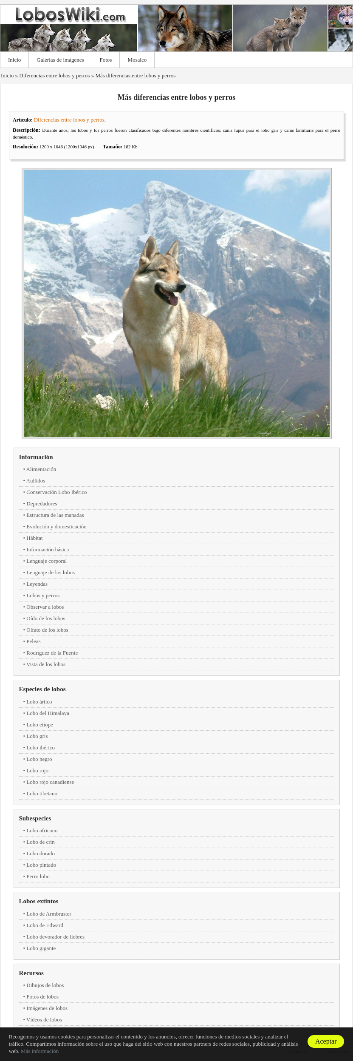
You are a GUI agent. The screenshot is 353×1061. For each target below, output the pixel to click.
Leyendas (37, 584)
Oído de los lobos (45, 618)
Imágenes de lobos (47, 1008)
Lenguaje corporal (46, 561)
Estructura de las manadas (55, 515)
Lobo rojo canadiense (50, 782)
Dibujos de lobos (45, 985)
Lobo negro (39, 759)
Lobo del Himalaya (47, 713)
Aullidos (35, 480)
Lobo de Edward (44, 925)
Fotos (106, 60)
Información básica (47, 549)
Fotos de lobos (42, 996)
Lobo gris (37, 736)
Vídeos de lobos (44, 1019)
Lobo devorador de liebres (55, 936)
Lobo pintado (41, 865)
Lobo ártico (39, 701)
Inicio (14, 60)
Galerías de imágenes (60, 60)
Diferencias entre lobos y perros (54, 75)
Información (36, 457)
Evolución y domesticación (56, 526)
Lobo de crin (40, 842)
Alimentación (41, 469)
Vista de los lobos (45, 664)
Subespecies (35, 818)
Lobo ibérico (40, 747)
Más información (40, 1051)
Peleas (33, 641)
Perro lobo (38, 876)
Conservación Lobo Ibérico (56, 492)
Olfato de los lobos (47, 630)
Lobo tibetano (41, 793)
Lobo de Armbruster (48, 914)
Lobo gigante (41, 948)
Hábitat (34, 538)
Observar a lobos (45, 607)
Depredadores (41, 503)
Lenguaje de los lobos (50, 572)
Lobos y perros (42, 595)
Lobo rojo (37, 770)
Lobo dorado (40, 853)
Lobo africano (41, 830)
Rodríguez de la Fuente (52, 653)
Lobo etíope (39, 724)
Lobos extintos (39, 901)
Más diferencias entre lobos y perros (135, 75)
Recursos (31, 973)
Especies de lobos (42, 689)
